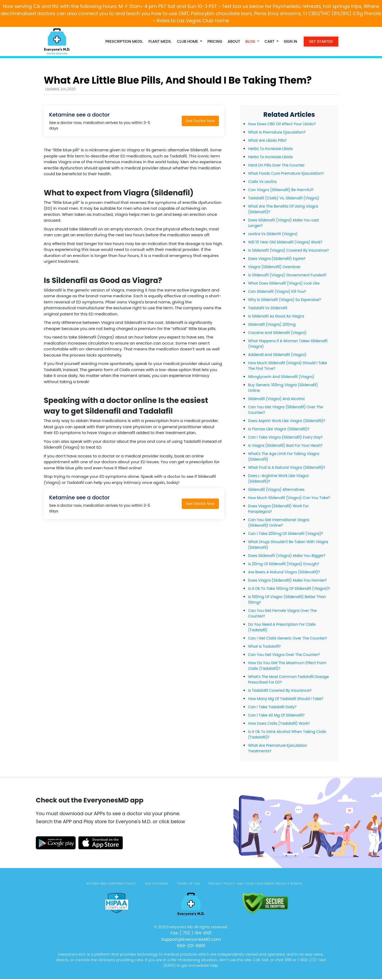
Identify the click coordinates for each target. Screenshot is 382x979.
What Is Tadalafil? (264, 646)
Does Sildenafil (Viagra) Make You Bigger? (286, 555)
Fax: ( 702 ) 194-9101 (191, 933)
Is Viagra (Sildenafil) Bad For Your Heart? (285, 445)
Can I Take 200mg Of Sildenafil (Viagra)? (285, 533)
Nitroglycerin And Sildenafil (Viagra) (281, 376)
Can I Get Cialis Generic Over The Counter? (287, 638)
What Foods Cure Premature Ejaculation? (286, 173)
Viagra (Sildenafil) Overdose (274, 266)
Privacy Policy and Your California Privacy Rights (256, 883)
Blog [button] (250, 41)
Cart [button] (269, 41)
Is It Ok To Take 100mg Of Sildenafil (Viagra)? (289, 588)
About (234, 41)
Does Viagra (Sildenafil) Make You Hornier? (287, 580)
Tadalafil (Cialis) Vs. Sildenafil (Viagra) (283, 198)
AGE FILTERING (156, 883)
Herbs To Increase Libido (270, 148)
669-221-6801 (191, 946)
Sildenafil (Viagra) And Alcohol (276, 398)
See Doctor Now (200, 120)
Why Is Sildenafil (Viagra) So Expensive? (284, 299)
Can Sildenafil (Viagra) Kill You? (277, 291)
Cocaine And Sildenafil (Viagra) (277, 332)
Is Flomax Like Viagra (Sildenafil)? (278, 429)
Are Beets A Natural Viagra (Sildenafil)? (284, 572)
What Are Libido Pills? (267, 140)
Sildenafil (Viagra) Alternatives (276, 489)
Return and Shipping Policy (111, 883)
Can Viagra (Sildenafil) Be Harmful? (281, 189)
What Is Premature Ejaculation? (277, 132)
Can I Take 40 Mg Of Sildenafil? (276, 715)
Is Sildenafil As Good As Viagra (276, 316)
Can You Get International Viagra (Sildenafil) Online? (278, 522)
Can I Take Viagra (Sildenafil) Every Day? (285, 437)
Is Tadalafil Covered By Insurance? (279, 690)
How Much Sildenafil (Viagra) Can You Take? (289, 497)
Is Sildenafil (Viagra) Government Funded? (287, 275)
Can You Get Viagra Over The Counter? (284, 654)
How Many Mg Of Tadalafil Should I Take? (285, 698)
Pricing (214, 41)
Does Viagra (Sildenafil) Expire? (277, 258)
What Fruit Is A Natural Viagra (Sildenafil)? (286, 467)
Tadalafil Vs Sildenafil (267, 308)
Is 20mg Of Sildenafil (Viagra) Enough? (283, 563)
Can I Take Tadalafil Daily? (272, 707)
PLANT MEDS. (159, 41)
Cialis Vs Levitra (262, 181)
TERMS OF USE (188, 883)
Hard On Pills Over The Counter (276, 165)
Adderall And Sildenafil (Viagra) (277, 354)
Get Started (321, 41)
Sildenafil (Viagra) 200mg (272, 324)
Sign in (290, 41)
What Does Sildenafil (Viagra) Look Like (284, 283)
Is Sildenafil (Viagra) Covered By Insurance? (288, 250)
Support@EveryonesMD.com (191, 939)
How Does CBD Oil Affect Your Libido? (282, 124)
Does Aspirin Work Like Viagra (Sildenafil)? (286, 420)
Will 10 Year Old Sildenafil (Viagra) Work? (285, 242)
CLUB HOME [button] (188, 41)
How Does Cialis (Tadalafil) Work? (279, 723)
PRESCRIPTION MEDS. (124, 41)
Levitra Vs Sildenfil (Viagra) (273, 234)
